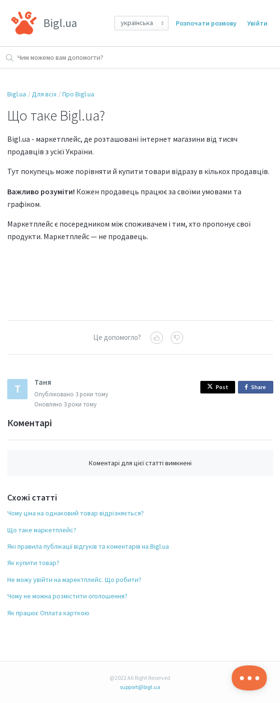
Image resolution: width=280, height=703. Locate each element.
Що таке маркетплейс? (41, 530)
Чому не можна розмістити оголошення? (67, 596)
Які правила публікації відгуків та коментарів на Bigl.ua (88, 546)
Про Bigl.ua (78, 94)
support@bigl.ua (140, 686)
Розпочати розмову (206, 23)
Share (257, 387)
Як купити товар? (33, 562)
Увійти (257, 23)
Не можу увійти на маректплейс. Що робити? (74, 579)
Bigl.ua (16, 94)
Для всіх (44, 94)
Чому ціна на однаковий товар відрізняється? (75, 513)
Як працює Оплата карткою (48, 612)
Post (217, 387)
